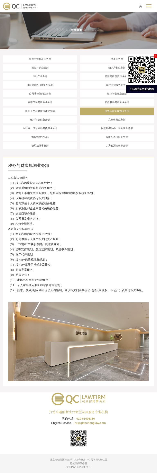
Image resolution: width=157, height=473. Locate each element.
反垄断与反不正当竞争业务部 (117, 128)
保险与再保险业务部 (117, 137)
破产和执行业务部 (40, 119)
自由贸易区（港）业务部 (40, 84)
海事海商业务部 (40, 137)
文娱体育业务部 (117, 119)
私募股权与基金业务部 (117, 102)
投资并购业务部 (40, 67)
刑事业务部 (117, 58)
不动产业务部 (40, 76)
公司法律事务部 (40, 145)
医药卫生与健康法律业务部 (40, 111)
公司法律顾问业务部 (40, 93)
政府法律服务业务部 (117, 84)
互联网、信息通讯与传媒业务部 (40, 128)
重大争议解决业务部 (40, 58)
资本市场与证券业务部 (40, 102)
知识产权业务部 (117, 67)
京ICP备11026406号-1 (78, 467)
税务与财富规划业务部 (117, 111)
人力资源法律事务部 (117, 145)
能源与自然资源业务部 (117, 76)
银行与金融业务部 (117, 93)
